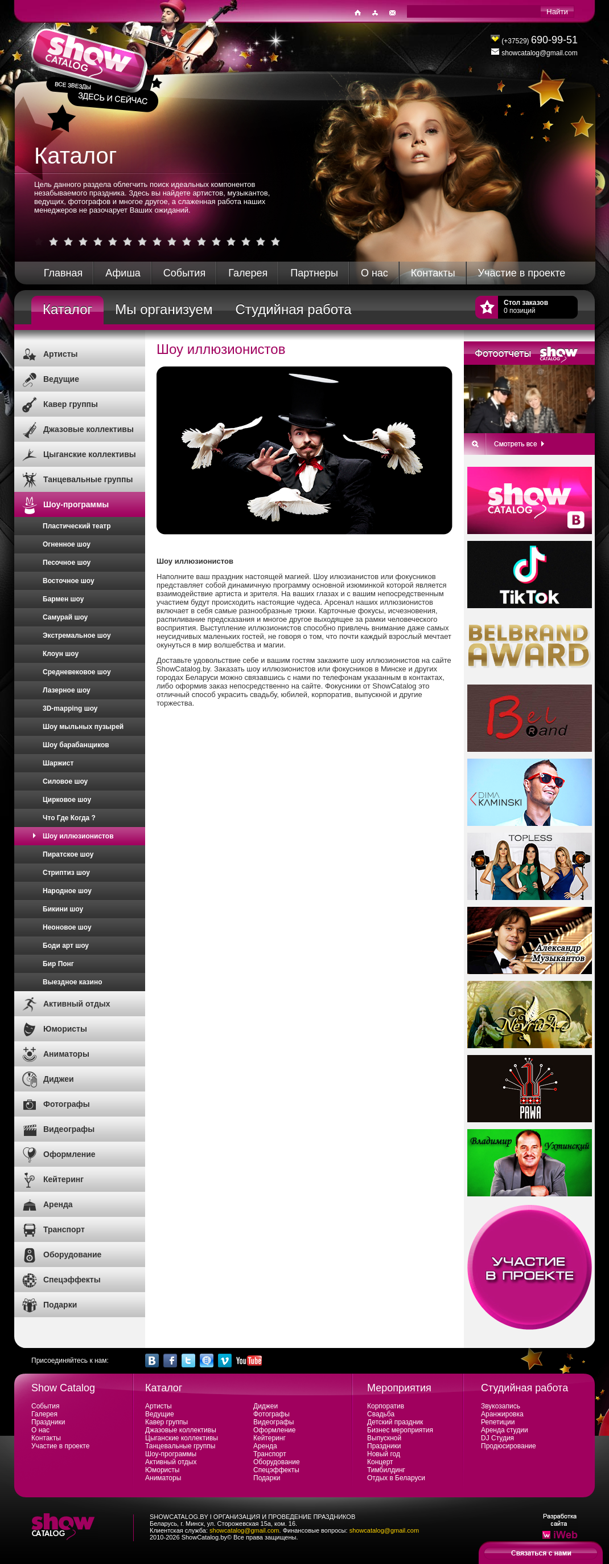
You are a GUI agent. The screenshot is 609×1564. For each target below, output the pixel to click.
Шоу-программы (76, 504)
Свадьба (380, 1414)
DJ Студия (497, 1438)
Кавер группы (70, 404)
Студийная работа (293, 309)
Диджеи (58, 1079)
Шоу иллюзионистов (78, 836)
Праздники (48, 1422)
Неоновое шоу (67, 927)
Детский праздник (395, 1422)
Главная (63, 273)
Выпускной (384, 1438)
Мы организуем (163, 309)
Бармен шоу (63, 599)
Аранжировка (502, 1414)
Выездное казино (72, 982)
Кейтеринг (63, 1179)
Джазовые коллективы (88, 429)
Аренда (58, 1204)
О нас (374, 273)
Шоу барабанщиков (76, 745)
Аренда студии (504, 1430)
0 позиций (526, 307)
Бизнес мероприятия (400, 1430)
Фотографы (66, 1104)
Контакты (433, 273)
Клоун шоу (61, 654)
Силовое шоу (65, 781)
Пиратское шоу (68, 854)
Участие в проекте (522, 273)
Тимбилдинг (386, 1470)
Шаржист (58, 763)
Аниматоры (66, 1053)
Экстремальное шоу (77, 636)
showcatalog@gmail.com (244, 1530)
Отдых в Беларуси (396, 1478)
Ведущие (61, 379)
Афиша (123, 273)
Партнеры (314, 273)
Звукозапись (500, 1406)
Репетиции (498, 1422)
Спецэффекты (72, 1279)
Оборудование (72, 1254)
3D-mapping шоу (70, 708)
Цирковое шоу (67, 800)
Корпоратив (385, 1406)
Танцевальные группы (88, 479)
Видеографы (68, 1129)
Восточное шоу (68, 581)
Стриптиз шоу (66, 873)
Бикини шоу (63, 909)
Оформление (69, 1154)
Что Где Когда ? (69, 818)
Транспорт (64, 1229)
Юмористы (65, 1028)
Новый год (383, 1454)
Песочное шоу (66, 563)
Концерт (380, 1462)
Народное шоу (67, 891)
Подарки (60, 1304)
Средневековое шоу (77, 672)
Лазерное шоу (66, 690)
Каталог (67, 309)
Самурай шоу (65, 617)
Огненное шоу (66, 544)
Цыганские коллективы (89, 454)
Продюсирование (508, 1446)
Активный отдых (76, 1003)
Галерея (248, 273)
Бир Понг (58, 964)
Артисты (60, 354)
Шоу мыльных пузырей (83, 727)
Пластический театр (77, 526)
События (184, 273)
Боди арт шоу (66, 946)
